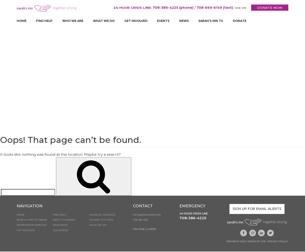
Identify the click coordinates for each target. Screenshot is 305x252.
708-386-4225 (192, 219)
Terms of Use (257, 241)
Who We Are (74, 21)
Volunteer (60, 232)
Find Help (44, 21)
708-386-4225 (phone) (171, 7)
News (189, 21)
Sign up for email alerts (257, 210)
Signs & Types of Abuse (32, 221)
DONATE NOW (269, 7)
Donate (247, 21)
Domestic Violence (102, 215)
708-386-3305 (140, 221)
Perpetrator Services (31, 226)
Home (21, 21)
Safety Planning (64, 221)
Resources (60, 226)
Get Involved (140, 21)
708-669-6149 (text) (213, 7)
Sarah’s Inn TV (217, 21)
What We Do (106, 21)
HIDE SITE (240, 8)
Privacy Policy (278, 241)
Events (168, 21)
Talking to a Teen (101, 221)
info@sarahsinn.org (147, 215)
